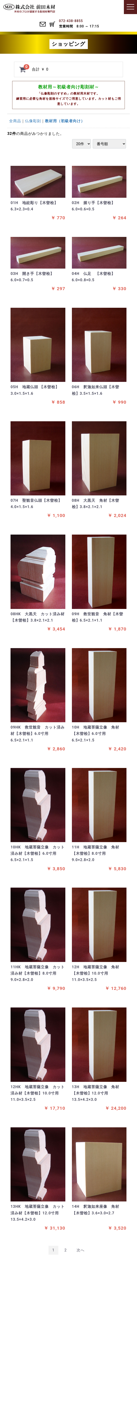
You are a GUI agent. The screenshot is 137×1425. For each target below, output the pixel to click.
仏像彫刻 (33, 121)
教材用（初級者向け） (65, 121)
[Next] (80, 1250)
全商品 (15, 121)
